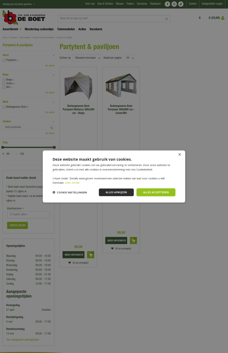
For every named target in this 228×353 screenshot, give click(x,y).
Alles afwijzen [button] (116, 192)
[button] (70, 192)
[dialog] (114, 176)
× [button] (179, 154)
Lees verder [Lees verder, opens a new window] (72, 182)
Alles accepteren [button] (156, 192)
